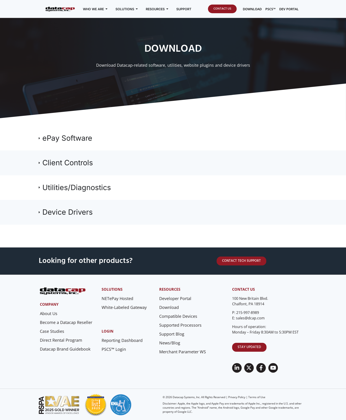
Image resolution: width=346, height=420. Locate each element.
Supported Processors (180, 325)
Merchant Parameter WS (182, 351)
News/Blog (169, 343)
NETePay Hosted (117, 298)
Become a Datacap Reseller (66, 322)
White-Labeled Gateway (124, 307)
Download (169, 307)
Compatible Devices (178, 316)
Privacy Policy (236, 397)
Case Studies (52, 331)
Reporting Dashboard (122, 340)
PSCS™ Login (114, 349)
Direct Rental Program (61, 340)
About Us (48, 313)
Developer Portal (175, 298)
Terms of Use (256, 397)
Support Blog (171, 334)
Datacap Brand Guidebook (65, 349)
